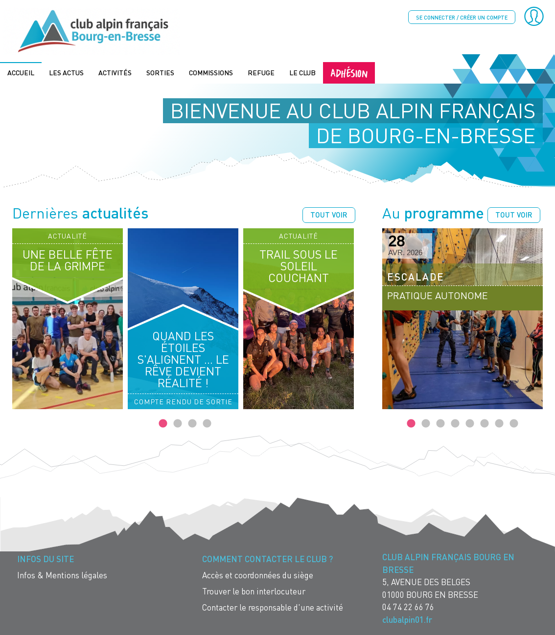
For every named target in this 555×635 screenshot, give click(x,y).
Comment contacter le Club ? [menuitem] (267, 558)
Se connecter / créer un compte (462, 17)
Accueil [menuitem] (20, 71)
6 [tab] (484, 423)
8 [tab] (514, 423)
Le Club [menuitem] (302, 71)
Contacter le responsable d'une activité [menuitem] (272, 607)
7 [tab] (499, 423)
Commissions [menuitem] (211, 71)
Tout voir (328, 214)
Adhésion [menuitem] (349, 71)
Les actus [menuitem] (66, 71)
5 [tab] (470, 423)
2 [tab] (178, 423)
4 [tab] (207, 423)
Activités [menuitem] (115, 71)
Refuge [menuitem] (261, 71)
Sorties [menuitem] (160, 71)
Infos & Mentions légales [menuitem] (62, 574)
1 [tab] (163, 423)
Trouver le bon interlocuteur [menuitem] (253, 591)
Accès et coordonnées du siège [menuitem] (257, 574)
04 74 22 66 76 (408, 606)
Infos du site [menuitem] (45, 558)
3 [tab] (192, 423)
